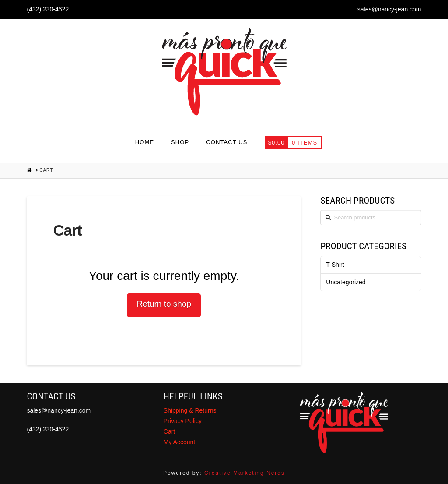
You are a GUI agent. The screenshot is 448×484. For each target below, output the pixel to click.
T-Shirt (335, 264)
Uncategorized (345, 282)
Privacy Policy (183, 420)
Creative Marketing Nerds (244, 473)
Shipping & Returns (190, 410)
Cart (169, 431)
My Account (179, 441)
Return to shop (163, 303)
